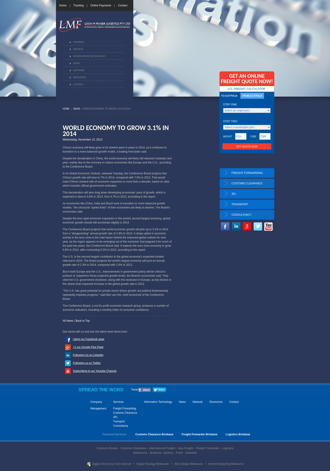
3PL (234, 193)
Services (78, 49)
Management (98, 408)
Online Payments (100, 5)
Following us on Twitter (87, 363)
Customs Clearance (125, 412)
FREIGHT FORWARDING (247, 173)
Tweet (134, 389)
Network (79, 70)
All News (68, 320)
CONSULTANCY (242, 214)
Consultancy (120, 425)
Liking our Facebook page (88, 339)
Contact (122, 5)
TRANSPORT (240, 204)
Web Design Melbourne (189, 464)
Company (79, 42)
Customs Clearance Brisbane (154, 434)
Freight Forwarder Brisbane (199, 434)
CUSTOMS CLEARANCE (247, 183)
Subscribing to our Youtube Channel (94, 371)
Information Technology (89, 56)
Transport (119, 421)
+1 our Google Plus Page (88, 347)
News (76, 63)
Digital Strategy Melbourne (153, 464)
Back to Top (83, 320)
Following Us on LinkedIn (88, 355)
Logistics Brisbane (238, 434)
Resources (79, 77)
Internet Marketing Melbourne (226, 464)
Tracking (78, 5)
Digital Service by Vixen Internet (112, 464)
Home (63, 5)
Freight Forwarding (124, 408)
